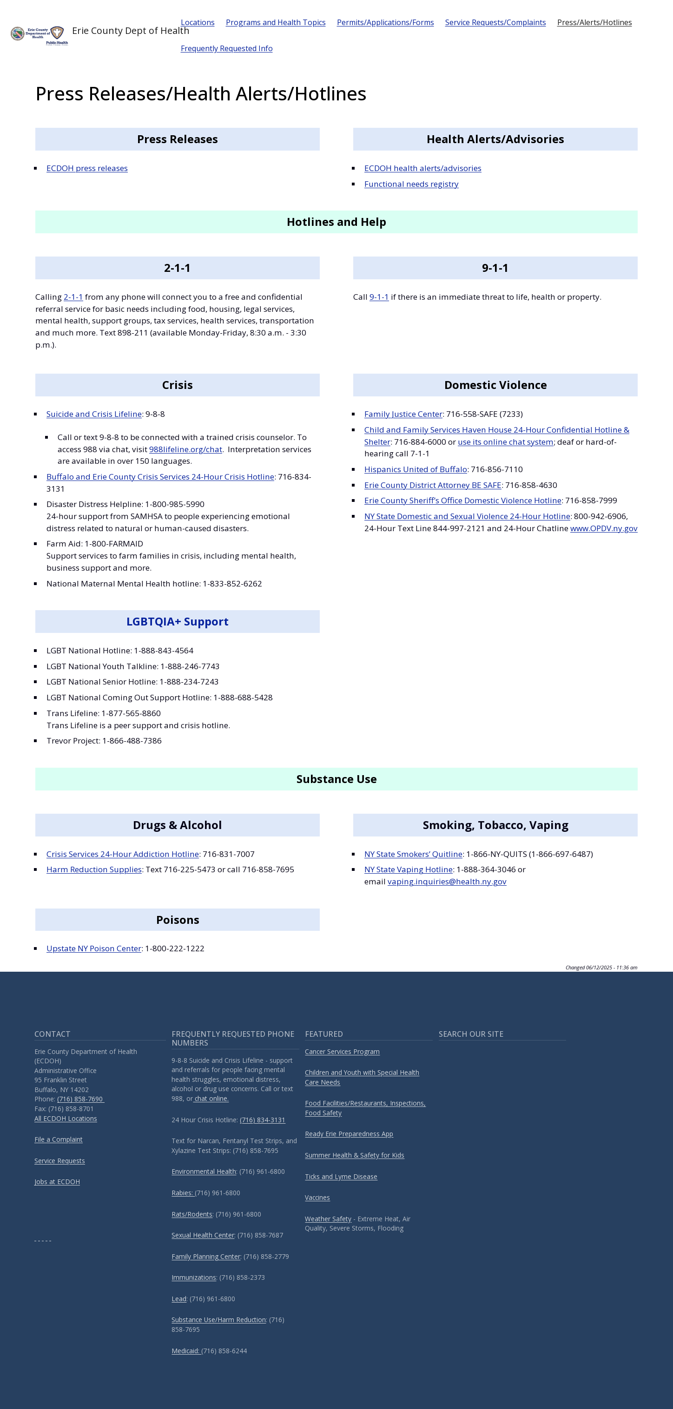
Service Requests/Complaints (495, 22)
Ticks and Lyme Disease (341, 1176)
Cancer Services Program (342, 1051)
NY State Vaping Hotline (408, 869)
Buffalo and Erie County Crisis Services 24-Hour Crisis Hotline (160, 476)
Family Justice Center (403, 413)
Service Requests (59, 1160)
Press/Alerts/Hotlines (594, 22)
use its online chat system (506, 441)
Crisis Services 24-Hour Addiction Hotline (122, 854)
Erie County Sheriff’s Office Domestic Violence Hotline (462, 500)
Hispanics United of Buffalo (415, 469)
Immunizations (194, 1277)
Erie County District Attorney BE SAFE (432, 485)
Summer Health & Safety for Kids (354, 1155)
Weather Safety (328, 1218)
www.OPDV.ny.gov (604, 528)
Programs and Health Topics (276, 22)
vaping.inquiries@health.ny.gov (447, 881)
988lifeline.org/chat (185, 449)
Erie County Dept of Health (87, 35)
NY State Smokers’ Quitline (413, 854)
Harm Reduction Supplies (94, 869)
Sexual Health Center (203, 1235)
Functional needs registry (411, 183)
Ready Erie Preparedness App (349, 1133)
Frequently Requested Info (227, 48)
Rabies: (183, 1192)
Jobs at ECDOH (57, 1181)
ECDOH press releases (87, 168)
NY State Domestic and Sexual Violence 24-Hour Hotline (467, 516)
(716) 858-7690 (81, 1098)
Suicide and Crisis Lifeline (94, 413)
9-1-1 (379, 296)
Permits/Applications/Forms (385, 22)
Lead (179, 1298)
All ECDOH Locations (65, 1118)
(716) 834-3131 (262, 1119)
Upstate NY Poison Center (93, 948)
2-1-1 (73, 296)
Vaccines (317, 1197)
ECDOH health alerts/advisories (423, 168)
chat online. (211, 1098)
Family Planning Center (206, 1256)
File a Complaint (58, 1139)
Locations (198, 22)
